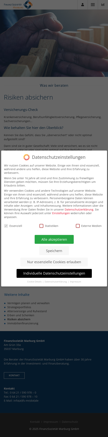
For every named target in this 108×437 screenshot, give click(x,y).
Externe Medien (88, 226)
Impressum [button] (75, 281)
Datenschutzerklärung (79, 209)
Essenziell (13, 226)
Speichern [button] (54, 250)
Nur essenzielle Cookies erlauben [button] (54, 262)
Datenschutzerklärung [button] (55, 281)
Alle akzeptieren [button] (54, 239)
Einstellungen (61, 213)
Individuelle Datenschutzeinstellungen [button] (54, 273)
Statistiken (48, 226)
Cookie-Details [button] (34, 281)
